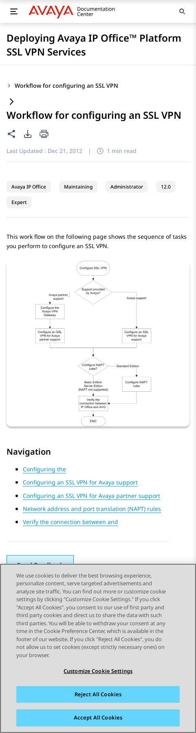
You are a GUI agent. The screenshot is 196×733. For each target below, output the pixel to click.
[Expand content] (11, 102)
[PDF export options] (28, 134)
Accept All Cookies (98, 718)
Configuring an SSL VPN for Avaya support (80, 482)
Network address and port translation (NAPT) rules (92, 509)
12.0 (166, 186)
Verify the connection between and (70, 522)
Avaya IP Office (28, 186)
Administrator (126, 186)
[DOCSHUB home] (74, 11)
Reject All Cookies (98, 694)
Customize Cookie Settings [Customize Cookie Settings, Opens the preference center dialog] (98, 671)
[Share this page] (11, 134)
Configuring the (44, 469)
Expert (19, 202)
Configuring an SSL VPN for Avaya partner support (91, 496)
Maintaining (78, 186)
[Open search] (182, 11)
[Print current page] (44, 134)
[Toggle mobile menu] (14, 11)
